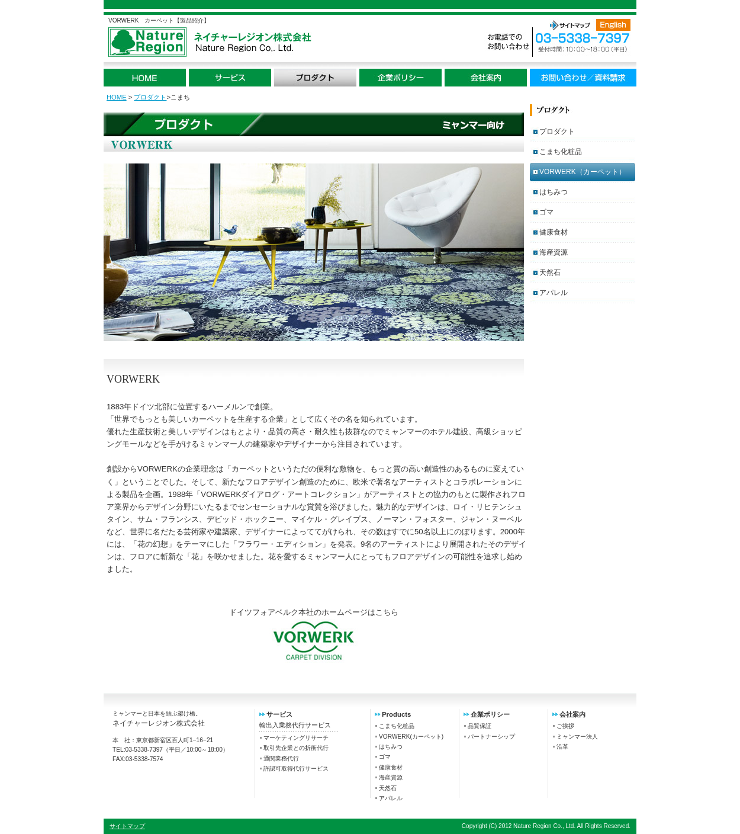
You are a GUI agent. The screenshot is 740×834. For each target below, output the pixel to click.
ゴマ (546, 212)
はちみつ (553, 192)
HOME (145, 77)
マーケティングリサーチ (296, 737)
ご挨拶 (565, 726)
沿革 (562, 746)
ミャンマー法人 (577, 736)
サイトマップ (569, 25)
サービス (230, 77)
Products (396, 714)
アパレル (553, 292)
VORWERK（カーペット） (582, 172)
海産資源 (553, 252)
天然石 (550, 272)
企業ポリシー (400, 77)
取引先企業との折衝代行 (296, 748)
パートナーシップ (491, 736)
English (613, 25)
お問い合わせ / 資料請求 (583, 77)
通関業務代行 (281, 758)
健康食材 (553, 232)
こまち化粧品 (560, 151)
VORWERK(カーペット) (411, 736)
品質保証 (479, 726)
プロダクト (315, 77)
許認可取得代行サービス (296, 768)
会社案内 (486, 77)
